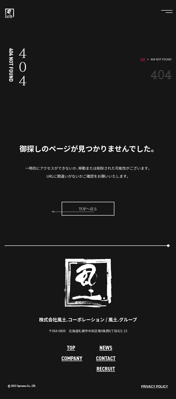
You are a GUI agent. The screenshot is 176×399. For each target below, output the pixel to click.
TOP (142, 59)
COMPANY (71, 358)
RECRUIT (105, 369)
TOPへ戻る (88, 209)
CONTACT (106, 358)
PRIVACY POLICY (154, 386)
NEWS (105, 347)
